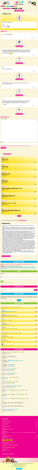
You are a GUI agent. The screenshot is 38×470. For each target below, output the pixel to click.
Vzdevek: (2, 273)
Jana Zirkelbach (4, 424)
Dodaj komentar (19, 46)
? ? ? (19, 300)
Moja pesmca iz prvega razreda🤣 (15, 402)
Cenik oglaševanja (7, 440)
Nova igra (19, 10)
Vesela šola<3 (11, 356)
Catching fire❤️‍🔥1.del (6, 341)
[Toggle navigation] (1, 1)
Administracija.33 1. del (6, 345)
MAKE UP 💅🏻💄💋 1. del (6, 324)
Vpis (2, 281)
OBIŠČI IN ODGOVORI (6, 256)
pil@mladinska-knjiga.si (8, 422)
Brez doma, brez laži (6, 320)
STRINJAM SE (19, 468)
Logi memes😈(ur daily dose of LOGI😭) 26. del (17, 394)
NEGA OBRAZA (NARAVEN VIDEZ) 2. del (9, 328)
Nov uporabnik (3, 282)
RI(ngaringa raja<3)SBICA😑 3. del (8, 311)
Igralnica (6, 8)
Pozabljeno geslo (10, 282)
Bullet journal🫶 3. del (12, 409)
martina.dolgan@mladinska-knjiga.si (10, 438)
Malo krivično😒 (12, 364)
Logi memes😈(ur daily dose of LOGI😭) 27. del (11, 307)
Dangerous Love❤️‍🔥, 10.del (7, 337)
